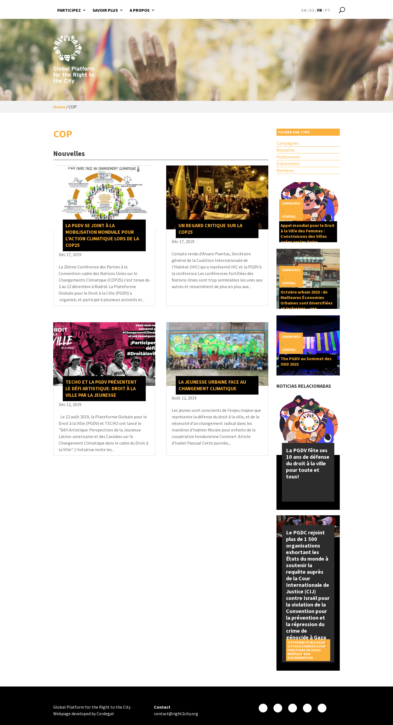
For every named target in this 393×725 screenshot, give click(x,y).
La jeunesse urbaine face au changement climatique (212, 385)
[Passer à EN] (304, 10)
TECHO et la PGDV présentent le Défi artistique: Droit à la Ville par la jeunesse (101, 388)
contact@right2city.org (176, 713)
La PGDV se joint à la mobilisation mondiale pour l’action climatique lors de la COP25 (102, 235)
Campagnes (287, 143)
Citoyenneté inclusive (306, 642)
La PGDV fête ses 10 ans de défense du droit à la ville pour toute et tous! (307, 463)
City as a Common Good (306, 646)
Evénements (288, 163)
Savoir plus (105, 10)
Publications (288, 156)
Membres (285, 170)
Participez (69, 10)
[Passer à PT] (327, 10)
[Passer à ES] (311, 10)
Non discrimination (300, 656)
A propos (140, 10)
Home (59, 107)
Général (289, 216)
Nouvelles (285, 150)
